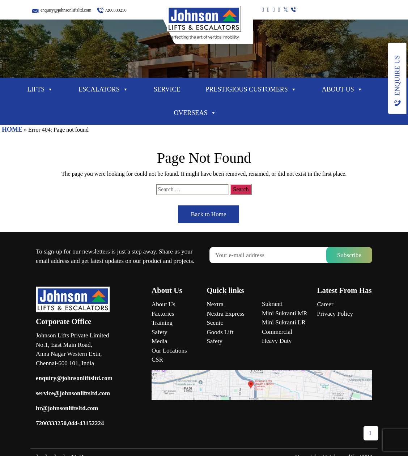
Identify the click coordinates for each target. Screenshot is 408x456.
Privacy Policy (335, 313)
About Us (342, 89)
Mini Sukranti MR (284, 313)
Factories (163, 313)
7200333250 (116, 10)
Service (167, 89)
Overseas (195, 113)
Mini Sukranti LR (284, 322)
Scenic (215, 322)
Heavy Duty (277, 340)
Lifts (40, 89)
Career (325, 304)
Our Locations (169, 350)
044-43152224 (86, 423)
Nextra (215, 304)
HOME (12, 129)
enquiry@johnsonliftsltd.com (66, 10)
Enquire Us (397, 75)
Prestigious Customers (250, 89)
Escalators (103, 89)
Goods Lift (220, 332)
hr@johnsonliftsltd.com (67, 408)
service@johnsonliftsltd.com (73, 393)
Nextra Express (225, 313)
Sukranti (272, 304)
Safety (159, 332)
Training (162, 322)
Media (159, 341)
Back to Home (208, 214)
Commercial (277, 331)
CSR (157, 359)
